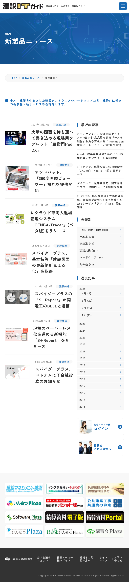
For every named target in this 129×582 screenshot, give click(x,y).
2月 (84, 308)
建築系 (83, 243)
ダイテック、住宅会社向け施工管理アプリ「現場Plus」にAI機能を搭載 (100, 185)
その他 (83, 264)
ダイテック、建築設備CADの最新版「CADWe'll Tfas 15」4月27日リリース (100, 170)
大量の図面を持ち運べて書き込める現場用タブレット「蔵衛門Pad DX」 (52, 141)
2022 (82, 344)
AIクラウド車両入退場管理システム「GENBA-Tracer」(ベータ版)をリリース (51, 222)
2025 (82, 323)
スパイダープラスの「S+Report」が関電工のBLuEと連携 (53, 299)
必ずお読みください (44, 559)
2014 (82, 399)
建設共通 (61, 124)
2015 (82, 392)
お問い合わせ (118, 559)
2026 (82, 288)
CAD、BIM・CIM (90, 230)
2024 (82, 330)
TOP (14, 78)
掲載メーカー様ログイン (65, 559)
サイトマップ (103, 559)
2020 (82, 358)
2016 (82, 385)
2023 (82, 337)
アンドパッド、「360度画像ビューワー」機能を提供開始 (54, 181)
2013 (82, 406)
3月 (84, 300)
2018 (82, 372)
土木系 (83, 236)
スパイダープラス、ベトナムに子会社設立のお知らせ (54, 375)
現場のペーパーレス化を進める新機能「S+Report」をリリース (52, 337)
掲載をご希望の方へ (86, 559)
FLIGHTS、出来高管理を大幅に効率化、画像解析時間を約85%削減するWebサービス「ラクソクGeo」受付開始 (100, 201)
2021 (82, 351)
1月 (84, 315)
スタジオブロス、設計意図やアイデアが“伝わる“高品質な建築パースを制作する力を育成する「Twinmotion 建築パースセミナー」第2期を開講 (100, 139)
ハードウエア (88, 257)
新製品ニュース (31, 78)
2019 (82, 365)
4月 (84, 293)
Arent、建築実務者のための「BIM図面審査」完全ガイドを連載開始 (100, 156)
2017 (82, 378)
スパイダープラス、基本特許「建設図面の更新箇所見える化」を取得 (51, 262)
